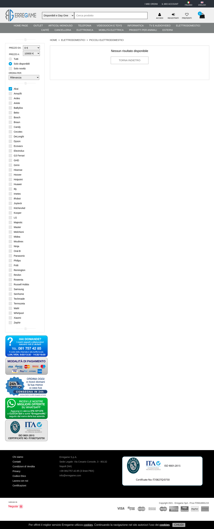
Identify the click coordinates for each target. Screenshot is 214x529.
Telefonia (84, 25)
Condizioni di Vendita (24, 466)
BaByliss (16, 107)
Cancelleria (63, 30)
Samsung (16, 289)
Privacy (16, 471)
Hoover (15, 174)
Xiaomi (15, 317)
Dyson (15, 141)
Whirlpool (16, 312)
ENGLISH (202, 5)
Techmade (17, 298)
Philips (15, 260)
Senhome (16, 293)
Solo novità (18, 68)
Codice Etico (19, 476)
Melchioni (16, 231)
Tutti (15, 58)
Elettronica (85, 30)
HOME (53, 40)
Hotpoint (16, 179)
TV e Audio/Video (160, 25)
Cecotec (15, 131)
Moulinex (16, 241)
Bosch (14, 117)
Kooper (15, 212)
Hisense (15, 169)
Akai (13, 88)
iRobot (15, 198)
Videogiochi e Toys (109, 25)
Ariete (14, 102)
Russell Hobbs (19, 284)
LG (13, 217)
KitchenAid (17, 207)
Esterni (168, 30)
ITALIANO (188, 5)
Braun (14, 122)
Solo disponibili (20, 63)
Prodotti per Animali (143, 30)
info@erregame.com (70, 475)
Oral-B (15, 250)
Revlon (15, 274)
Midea (14, 236)
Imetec (15, 193)
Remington (17, 269)
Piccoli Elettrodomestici (106, 40)
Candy (15, 126)
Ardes (14, 98)
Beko (14, 112)
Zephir (15, 322)
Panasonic (17, 255)
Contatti (17, 461)
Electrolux (16, 150)
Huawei (15, 184)
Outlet (38, 25)
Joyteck (15, 203)
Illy (13, 188)
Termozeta (17, 303)
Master (15, 227)
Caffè (45, 30)
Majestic (15, 222)
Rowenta (16, 279)
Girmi (14, 165)
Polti (13, 265)
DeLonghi (16, 136)
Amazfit (15, 93)
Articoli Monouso (60, 25)
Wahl (14, 308)
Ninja (14, 246)
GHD (14, 160)
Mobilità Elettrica (111, 30)
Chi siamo (18, 457)
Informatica (135, 25)
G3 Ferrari (17, 155)
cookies (88, 524)
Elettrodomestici (188, 25)
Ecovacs (16, 145)
